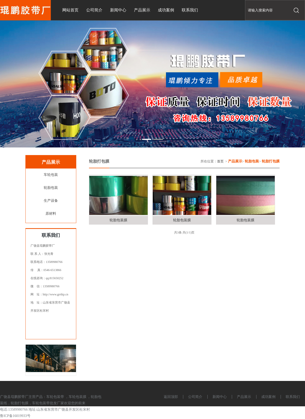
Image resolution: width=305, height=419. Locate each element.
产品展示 (244, 397)
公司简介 (195, 397)
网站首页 (70, 10)
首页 (220, 161)
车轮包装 (51, 175)
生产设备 (51, 201)
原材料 (50, 213)
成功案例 (268, 397)
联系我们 (293, 397)
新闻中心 (219, 397)
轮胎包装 (51, 188)
